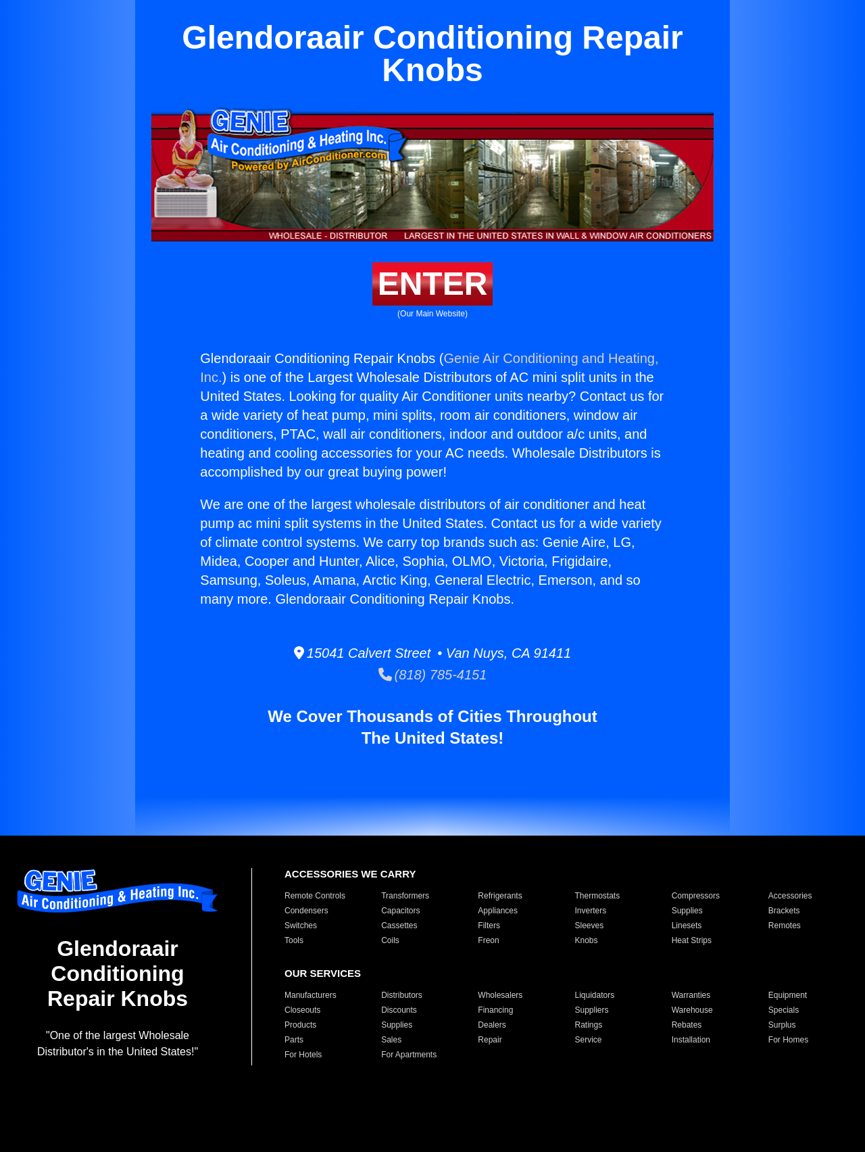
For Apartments (409, 1054)
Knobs (585, 940)
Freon (488, 940)
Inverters (590, 910)
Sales (391, 1040)
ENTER (433, 284)
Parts (294, 1040)
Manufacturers (311, 995)
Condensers (306, 910)
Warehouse (692, 1010)
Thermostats (597, 896)
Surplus (782, 1025)
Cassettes (399, 925)
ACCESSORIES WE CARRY (350, 874)
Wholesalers (500, 995)
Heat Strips (692, 940)
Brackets (784, 910)
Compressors (696, 896)
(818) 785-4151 (432, 674)
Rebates (687, 1025)
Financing (495, 1010)
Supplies (687, 910)
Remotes (784, 925)
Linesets (687, 925)
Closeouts (302, 1010)
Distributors (401, 995)
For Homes (788, 1040)
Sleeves (588, 925)
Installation (691, 1040)
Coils (390, 940)
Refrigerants (500, 896)
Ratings (588, 1025)
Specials (783, 1010)
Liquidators (594, 995)
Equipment (787, 995)
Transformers (405, 896)
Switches (301, 925)
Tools (294, 940)
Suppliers (591, 1010)
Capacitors (400, 910)
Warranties (691, 995)
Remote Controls (315, 896)
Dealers (491, 1025)
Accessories (790, 896)
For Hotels (303, 1054)
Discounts (399, 1010)
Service (587, 1040)
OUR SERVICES (323, 973)
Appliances (498, 910)
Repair (489, 1040)
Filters (489, 925)
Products (300, 1025)
